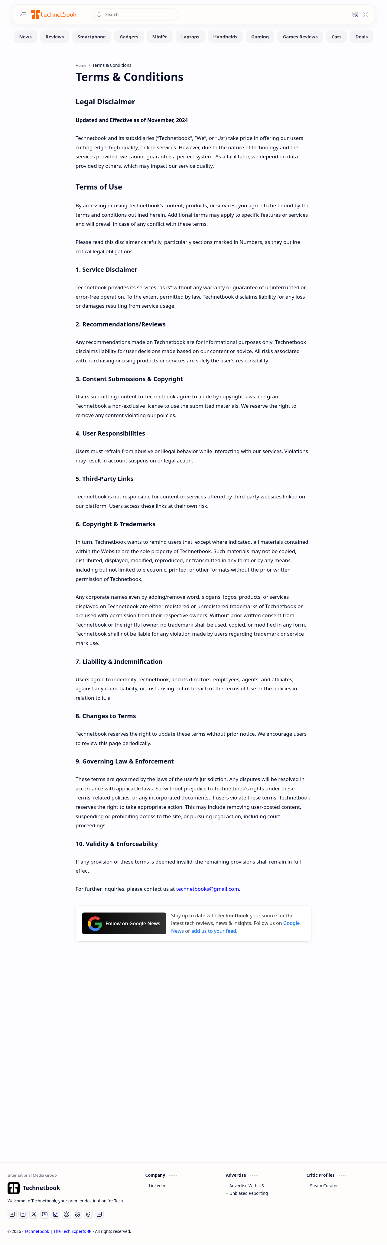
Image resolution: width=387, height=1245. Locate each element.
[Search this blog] (135, 14)
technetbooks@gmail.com (207, 890)
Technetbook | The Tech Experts (57, 1233)
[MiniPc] (160, 38)
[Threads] (88, 1215)
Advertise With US (246, 1187)
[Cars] (336, 38)
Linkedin (157, 1187)
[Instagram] (23, 1215)
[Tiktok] (55, 1215)
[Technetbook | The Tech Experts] (53, 14)
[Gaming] (260, 38)
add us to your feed (213, 932)
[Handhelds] (225, 38)
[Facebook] (12, 1215)
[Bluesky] (77, 1215)
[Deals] (361, 38)
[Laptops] (190, 38)
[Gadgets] (129, 38)
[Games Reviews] (300, 38)
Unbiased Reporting (248, 1194)
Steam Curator (324, 1187)
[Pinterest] (66, 1215)
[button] (23, 14)
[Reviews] (55, 38)
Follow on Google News (124, 925)
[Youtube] (44, 1215)
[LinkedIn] (99, 1215)
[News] (25, 38)
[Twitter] (33, 1215)
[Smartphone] (91, 38)
